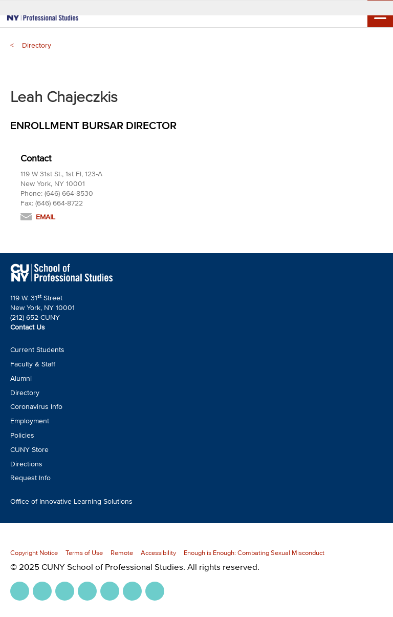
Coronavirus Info (36, 406)
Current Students (37, 350)
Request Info (30, 478)
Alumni (21, 378)
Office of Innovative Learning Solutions (71, 501)
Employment (29, 421)
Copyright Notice (34, 553)
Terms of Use (84, 553)
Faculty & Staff (32, 364)
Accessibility (158, 553)
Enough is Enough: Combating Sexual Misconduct (254, 553)
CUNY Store (29, 450)
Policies (22, 435)
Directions (26, 464)
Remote (122, 553)
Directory (36, 45)
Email (45, 217)
